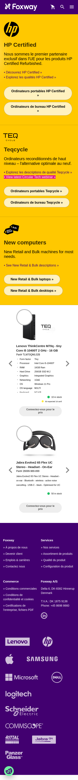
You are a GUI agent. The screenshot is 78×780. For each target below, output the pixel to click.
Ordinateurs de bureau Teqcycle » (37, 202)
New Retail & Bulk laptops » (32, 279)
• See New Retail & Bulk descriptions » (31, 265)
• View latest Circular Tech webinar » (29, 177)
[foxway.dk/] (21, 7)
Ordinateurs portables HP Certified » (38, 93)
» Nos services (50, 547)
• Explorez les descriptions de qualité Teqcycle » (38, 172)
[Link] (10, 363)
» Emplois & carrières (16, 560)
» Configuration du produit (57, 566)
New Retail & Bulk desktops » (33, 290)
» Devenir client (13, 553)
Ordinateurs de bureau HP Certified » (38, 108)
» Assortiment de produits (56, 553)
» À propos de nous (15, 547)
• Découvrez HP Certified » (23, 72)
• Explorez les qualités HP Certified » (30, 77)
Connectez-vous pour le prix (40, 411)
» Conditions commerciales (20, 588)
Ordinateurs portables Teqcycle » (36, 191)
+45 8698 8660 (60, 605)
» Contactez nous (14, 566)
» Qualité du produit (53, 560)
